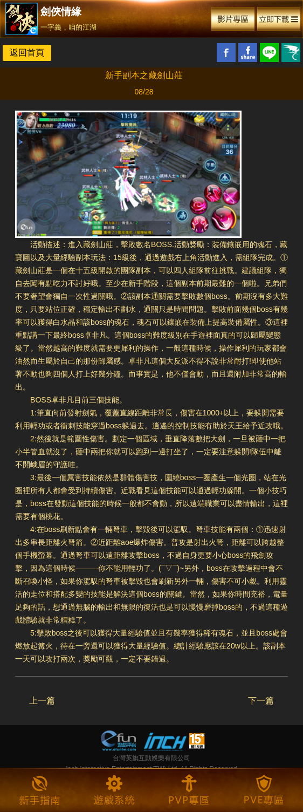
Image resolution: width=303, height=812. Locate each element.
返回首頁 (27, 52)
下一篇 (261, 700)
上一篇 (42, 700)
